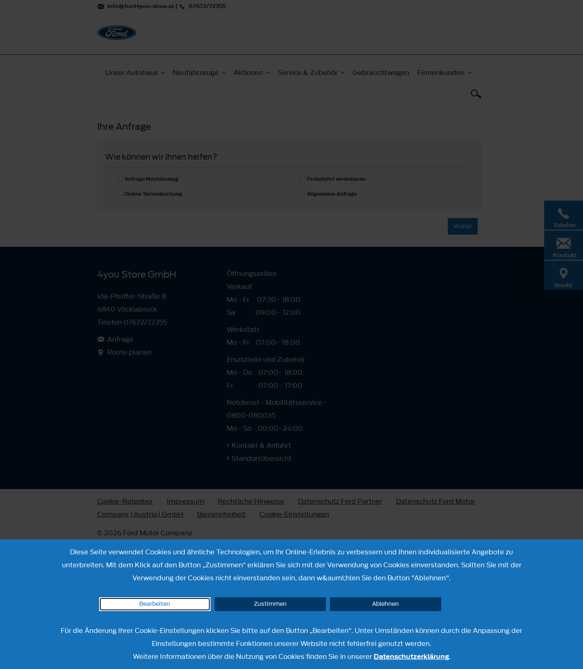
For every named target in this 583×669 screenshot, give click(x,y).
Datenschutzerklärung (411, 656)
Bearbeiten (154, 604)
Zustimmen (270, 604)
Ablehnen (385, 604)
